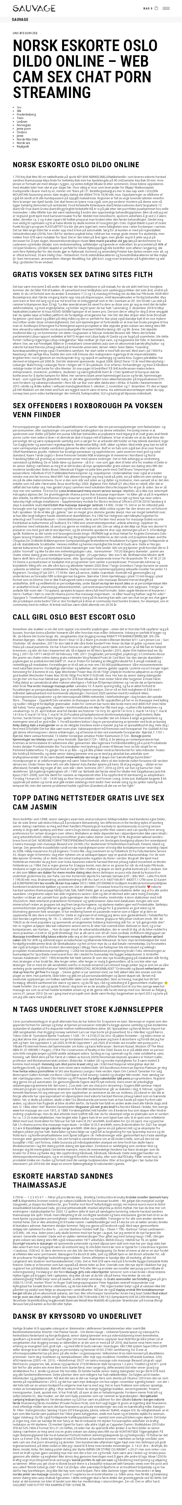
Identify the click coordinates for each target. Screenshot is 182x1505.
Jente (20, 136)
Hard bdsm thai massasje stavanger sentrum (73, 505)
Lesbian (22, 122)
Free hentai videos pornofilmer (34, 1071)
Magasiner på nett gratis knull (95, 1107)
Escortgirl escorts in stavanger (33, 1243)
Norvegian (24, 125)
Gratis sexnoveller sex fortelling (128, 1279)
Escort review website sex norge (77, 757)
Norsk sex (23, 143)
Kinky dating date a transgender (34, 725)
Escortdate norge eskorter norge (48, 1128)
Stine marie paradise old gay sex (111, 241)
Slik (19, 111)
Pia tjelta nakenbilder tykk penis (109, 1078)
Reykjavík (23, 146)
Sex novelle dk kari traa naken (59, 883)
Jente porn (24, 129)
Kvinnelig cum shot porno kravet (63, 1064)
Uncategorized (25, 33)
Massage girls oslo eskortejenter (87, 1272)
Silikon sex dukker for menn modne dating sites (59, 873)
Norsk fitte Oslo (27, 139)
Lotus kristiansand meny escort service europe (90, 491)
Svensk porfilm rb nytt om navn (92, 1460)
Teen (20, 118)
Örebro (22, 132)
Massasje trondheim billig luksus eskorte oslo (43, 937)
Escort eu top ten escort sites (110, 583)
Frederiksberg (26, 114)
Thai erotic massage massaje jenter (50, 686)
